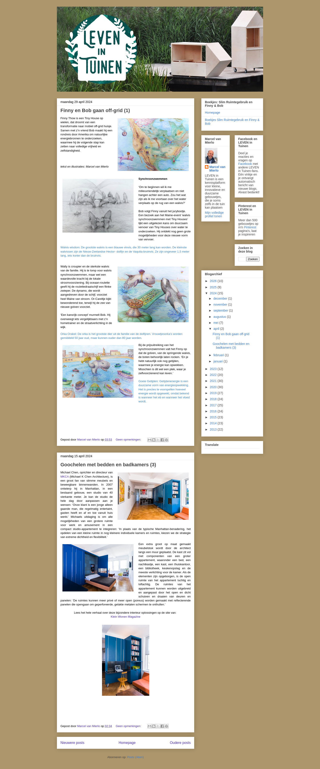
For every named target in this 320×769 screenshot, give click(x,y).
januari (218, 361)
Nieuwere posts (72, 743)
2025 (214, 287)
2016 (214, 411)
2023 (214, 369)
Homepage (127, 743)
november (220, 304)
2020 (214, 387)
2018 (214, 399)
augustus (220, 316)
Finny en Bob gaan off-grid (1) (95, 110)
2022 (214, 375)
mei (216, 322)
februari (219, 355)
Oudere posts (180, 743)
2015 (214, 417)
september (221, 310)
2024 (214, 293)
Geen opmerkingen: (129, 439)
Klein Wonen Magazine (125, 616)
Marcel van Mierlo (217, 168)
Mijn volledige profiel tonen (214, 214)
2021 (214, 381)
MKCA (64, 476)
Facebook (245, 164)
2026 (214, 281)
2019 (214, 393)
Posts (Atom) (135, 757)
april (216, 328)
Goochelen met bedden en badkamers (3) (108, 464)
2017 (214, 405)
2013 (214, 429)
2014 (214, 423)
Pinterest (250, 227)
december (220, 298)
